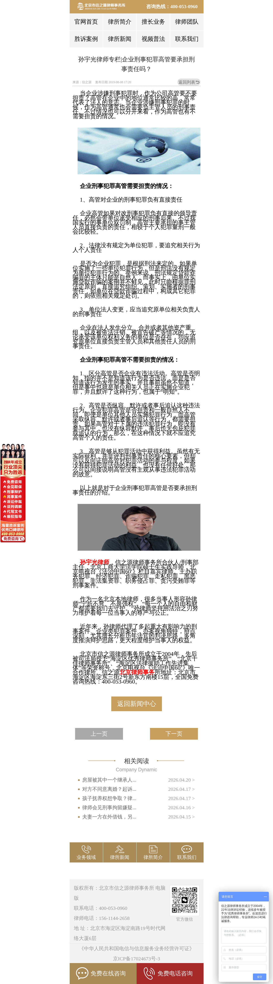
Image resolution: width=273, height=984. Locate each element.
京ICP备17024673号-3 (136, 958)
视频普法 (153, 39)
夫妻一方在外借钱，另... (109, 817)
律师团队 (187, 21)
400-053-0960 (183, 6)
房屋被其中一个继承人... (109, 780)
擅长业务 (153, 21)
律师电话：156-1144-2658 (102, 918)
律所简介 (119, 21)
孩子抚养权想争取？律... (109, 798)
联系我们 (187, 39)
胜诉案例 (86, 39)
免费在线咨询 (101, 973)
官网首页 (86, 21)
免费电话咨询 (168, 973)
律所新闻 (119, 39)
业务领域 (86, 857)
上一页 (99, 734)
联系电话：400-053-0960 (100, 908)
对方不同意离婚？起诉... (109, 789)
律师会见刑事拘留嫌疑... (109, 807)
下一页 (173, 734)
